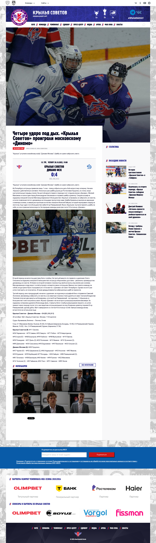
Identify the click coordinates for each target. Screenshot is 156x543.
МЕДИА (94, 528)
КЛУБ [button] (33, 24)
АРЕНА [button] (98, 24)
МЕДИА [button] (89, 24)
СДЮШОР (84, 528)
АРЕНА (103, 528)
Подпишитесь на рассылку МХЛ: (54, 450)
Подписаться (102, 455)
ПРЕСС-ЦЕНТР (71, 528)
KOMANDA (45, 528)
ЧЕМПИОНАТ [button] (54, 24)
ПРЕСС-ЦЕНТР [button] (78, 24)
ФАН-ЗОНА (114, 528)
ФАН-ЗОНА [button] (109, 24)
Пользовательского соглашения (66, 461)
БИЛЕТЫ (125, 528)
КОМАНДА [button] (42, 24)
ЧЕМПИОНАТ (58, 528)
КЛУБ (36, 528)
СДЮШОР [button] (66, 24)
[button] (143, 24)
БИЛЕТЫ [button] (119, 24)
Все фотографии (87, 365)
